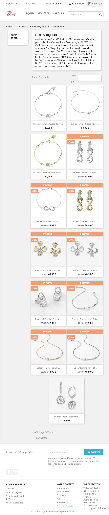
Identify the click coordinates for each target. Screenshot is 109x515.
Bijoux (30, 13)
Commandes (63, 495)
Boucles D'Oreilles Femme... (48, 270)
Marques (58, 13)
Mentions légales (14, 492)
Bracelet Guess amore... (48, 221)
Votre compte (65, 484)
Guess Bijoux (14, 36)
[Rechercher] (85, 14)
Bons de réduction (65, 506)
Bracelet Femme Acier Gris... (85, 319)
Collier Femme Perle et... (48, 367)
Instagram (15, 472)
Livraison (10, 488)
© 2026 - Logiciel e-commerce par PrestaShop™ (54, 511)
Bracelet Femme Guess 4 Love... (48, 123)
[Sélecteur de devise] (58, 4)
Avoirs (59, 498)
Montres (43, 13)
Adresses (61, 502)
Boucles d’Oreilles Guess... (85, 172)
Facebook (8, 472)
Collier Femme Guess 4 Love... (85, 123)
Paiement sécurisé (14, 502)
